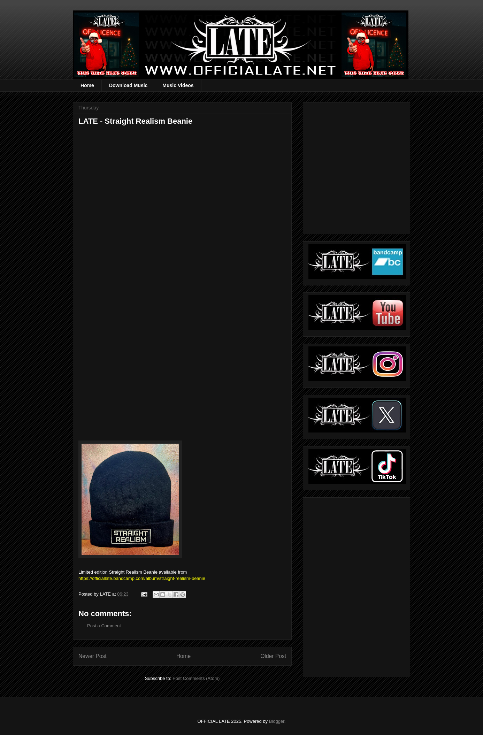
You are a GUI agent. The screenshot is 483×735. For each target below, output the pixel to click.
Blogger (276, 721)
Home (87, 85)
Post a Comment (104, 625)
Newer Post (92, 656)
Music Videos (177, 85)
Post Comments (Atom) (196, 678)
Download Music (128, 85)
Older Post (273, 656)
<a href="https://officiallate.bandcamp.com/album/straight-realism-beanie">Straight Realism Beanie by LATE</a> (139, 340)
